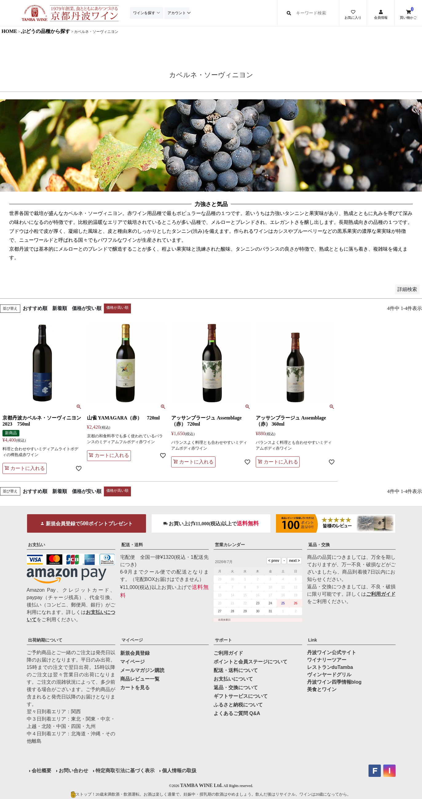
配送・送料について (236, 670)
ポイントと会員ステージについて (250, 661)
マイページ (132, 640)
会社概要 (41, 770)
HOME (9, 31)
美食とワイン (322, 689)
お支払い (36, 544)
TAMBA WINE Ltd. (201, 785)
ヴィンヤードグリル (329, 674)
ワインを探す (144, 13)
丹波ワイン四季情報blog (334, 682)
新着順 (59, 308)
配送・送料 (132, 544)
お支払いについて (233, 679)
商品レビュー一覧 (140, 679)
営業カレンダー (230, 544)
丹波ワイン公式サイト (331, 652)
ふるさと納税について (238, 704)
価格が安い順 (86, 308)
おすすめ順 (35, 308)
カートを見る (135, 687)
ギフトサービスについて (241, 696)
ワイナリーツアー (326, 659)
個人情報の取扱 (179, 770)
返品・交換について (236, 687)
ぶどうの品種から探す (45, 31)
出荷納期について (45, 640)
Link (312, 640)
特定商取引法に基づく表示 (125, 770)
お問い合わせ (73, 770)
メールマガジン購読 (142, 670)
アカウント (178, 13)
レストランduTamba (330, 667)
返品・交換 (319, 544)
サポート (223, 640)
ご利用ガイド (381, 594)
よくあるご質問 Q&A (237, 713)
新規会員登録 (135, 653)
